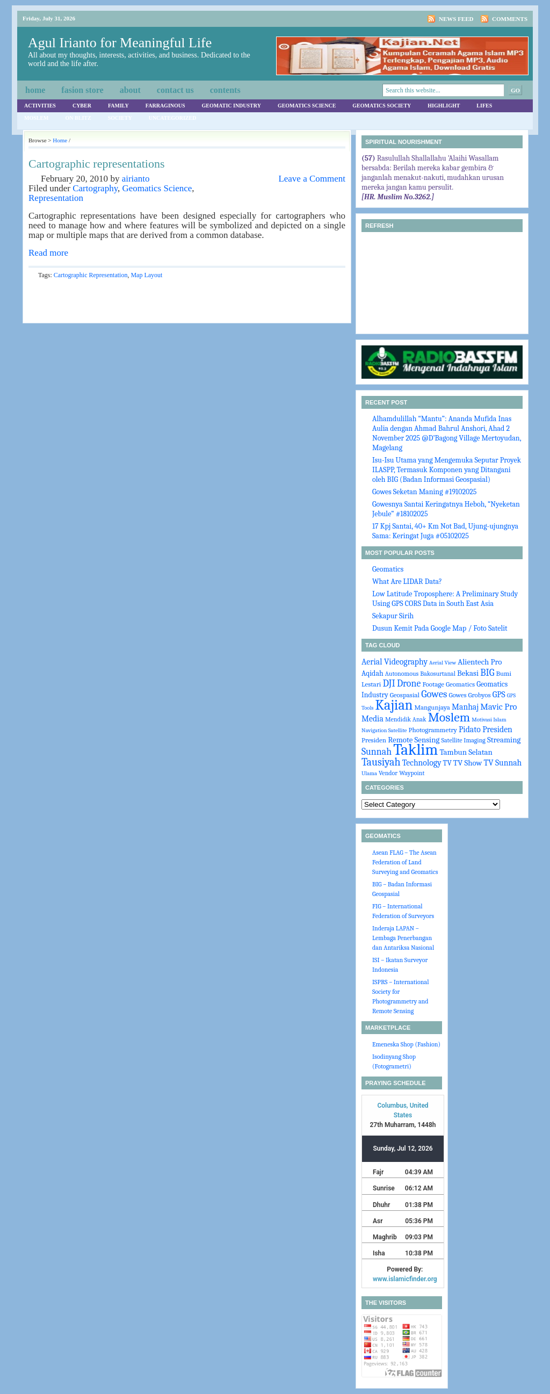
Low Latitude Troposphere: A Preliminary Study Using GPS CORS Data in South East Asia (445, 598)
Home (35, 90)
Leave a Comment (311, 179)
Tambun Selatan (466, 752)
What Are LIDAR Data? (407, 581)
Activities (40, 106)
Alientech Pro (480, 662)
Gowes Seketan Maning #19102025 (424, 491)
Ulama (369, 773)
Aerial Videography (394, 662)
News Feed (456, 19)
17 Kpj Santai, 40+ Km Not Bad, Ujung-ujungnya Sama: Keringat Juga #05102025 (445, 531)
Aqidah (372, 673)
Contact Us (175, 90)
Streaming (503, 740)
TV (447, 763)
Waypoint (411, 773)
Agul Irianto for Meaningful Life (120, 42)
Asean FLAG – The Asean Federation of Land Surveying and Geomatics (405, 862)
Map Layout (146, 275)
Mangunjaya (432, 707)
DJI (389, 683)
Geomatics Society (381, 106)
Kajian (394, 705)
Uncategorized (173, 118)
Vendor (388, 773)
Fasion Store (82, 90)
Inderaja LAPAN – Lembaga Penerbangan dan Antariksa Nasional (403, 937)
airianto (136, 179)
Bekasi (468, 673)
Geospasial (404, 695)
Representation (55, 198)
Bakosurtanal (437, 673)
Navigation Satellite (384, 730)
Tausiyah (381, 762)
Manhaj (465, 707)
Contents (225, 90)
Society (120, 118)
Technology (422, 763)
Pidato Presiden (485, 729)
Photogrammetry (433, 730)
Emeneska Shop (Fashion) (406, 1044)
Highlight (444, 106)
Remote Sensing (413, 740)
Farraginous (165, 106)
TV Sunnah (502, 763)
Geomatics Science (307, 106)
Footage (433, 684)
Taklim (415, 750)
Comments (509, 19)
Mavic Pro (498, 707)
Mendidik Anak (405, 719)
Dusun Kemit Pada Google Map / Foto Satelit (440, 628)
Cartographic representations (96, 163)
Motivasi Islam (489, 719)
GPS (499, 694)
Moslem (36, 118)
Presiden (373, 740)
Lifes (484, 106)
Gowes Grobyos (469, 695)
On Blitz (78, 118)
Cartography (95, 188)
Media (372, 719)
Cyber (82, 106)
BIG (487, 672)
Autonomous (401, 673)
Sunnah (376, 751)
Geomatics (387, 569)
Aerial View (442, 662)
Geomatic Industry (231, 106)
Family (118, 106)
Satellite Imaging (464, 740)
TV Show (467, 763)
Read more (48, 253)
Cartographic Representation (91, 275)
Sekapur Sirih (393, 615)
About (130, 90)
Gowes (434, 694)
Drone (409, 683)
